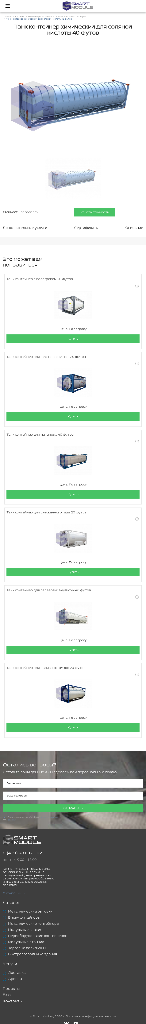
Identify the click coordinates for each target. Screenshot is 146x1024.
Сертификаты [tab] (86, 228)
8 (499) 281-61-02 (22, 853)
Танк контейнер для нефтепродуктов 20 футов (46, 357)
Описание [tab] (134, 228)
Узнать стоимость (94, 212)
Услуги (10, 964)
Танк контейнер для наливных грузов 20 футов (45, 668)
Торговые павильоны (27, 948)
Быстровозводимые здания (32, 954)
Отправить (73, 808)
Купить (73, 338)
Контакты (12, 1001)
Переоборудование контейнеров (37, 936)
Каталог (11, 903)
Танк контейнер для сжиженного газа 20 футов (46, 512)
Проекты (11, 989)
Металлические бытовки (30, 912)
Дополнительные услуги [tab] (25, 228)
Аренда (15, 979)
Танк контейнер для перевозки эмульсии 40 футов (48, 590)
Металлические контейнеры (33, 924)
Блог (8, 995)
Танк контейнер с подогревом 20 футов (39, 279)
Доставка (17, 973)
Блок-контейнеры (24, 918)
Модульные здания (25, 930)
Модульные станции (26, 942)
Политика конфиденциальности (91, 1016)
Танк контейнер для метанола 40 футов (40, 435)
